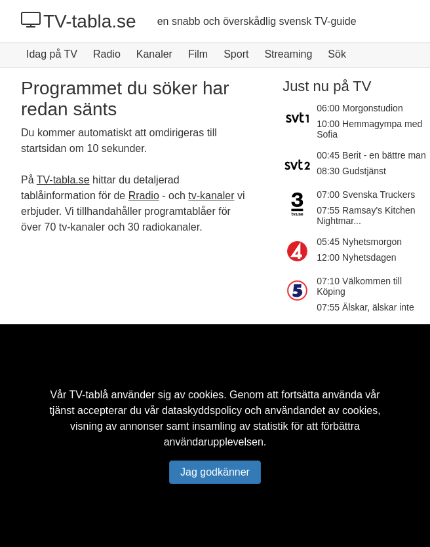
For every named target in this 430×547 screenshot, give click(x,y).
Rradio (143, 195)
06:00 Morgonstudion (360, 108)
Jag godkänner (215, 472)
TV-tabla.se (78, 20)
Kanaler (154, 54)
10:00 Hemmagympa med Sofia (369, 129)
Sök (337, 54)
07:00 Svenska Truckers (366, 194)
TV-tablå (89, 394)
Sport (236, 54)
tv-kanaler (211, 195)
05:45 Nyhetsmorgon (359, 241)
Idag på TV (51, 54)
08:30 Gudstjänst (351, 171)
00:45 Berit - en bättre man (371, 155)
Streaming (288, 54)
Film (198, 54)
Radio (107, 54)
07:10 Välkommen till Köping (359, 286)
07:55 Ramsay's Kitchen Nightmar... (366, 215)
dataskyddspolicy (202, 410)
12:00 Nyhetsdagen (356, 257)
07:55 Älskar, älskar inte (365, 307)
